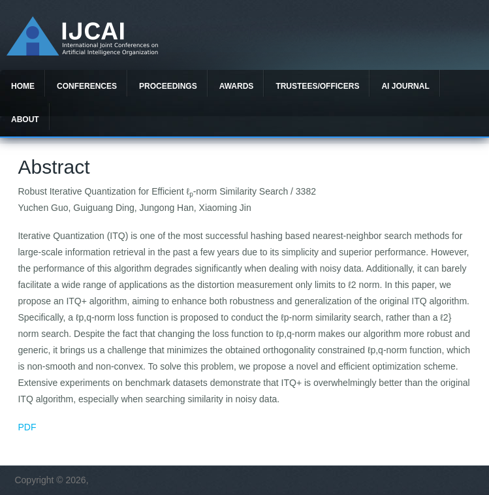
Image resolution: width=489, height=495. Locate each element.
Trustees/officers (317, 86)
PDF (27, 427)
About (25, 119)
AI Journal (405, 86)
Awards (236, 86)
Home (23, 86)
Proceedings (168, 86)
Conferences (87, 86)
